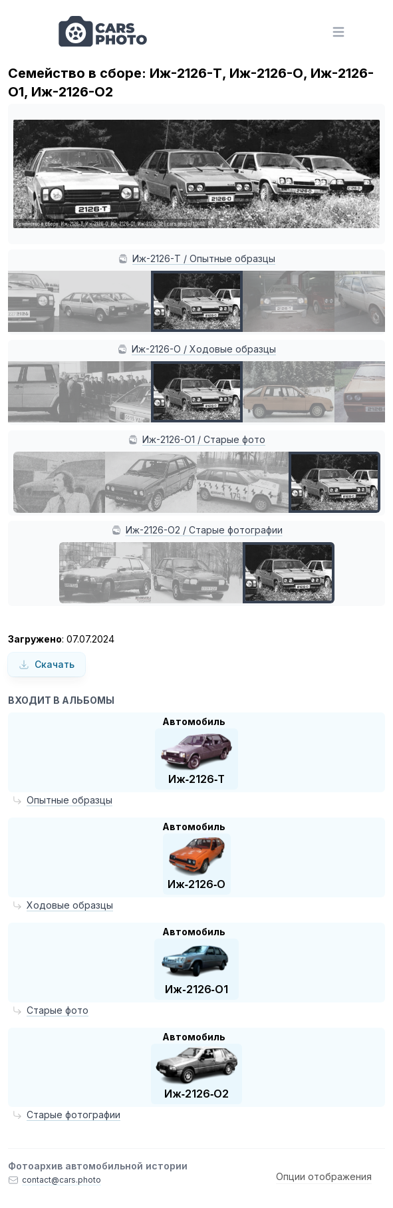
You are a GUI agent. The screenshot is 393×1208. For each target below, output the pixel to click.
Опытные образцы (69, 800)
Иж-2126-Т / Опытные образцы (203, 258)
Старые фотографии (73, 1114)
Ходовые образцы (70, 905)
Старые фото (57, 1010)
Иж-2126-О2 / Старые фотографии (204, 529)
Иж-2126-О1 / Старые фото (203, 439)
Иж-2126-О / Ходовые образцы (204, 349)
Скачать (46, 664)
